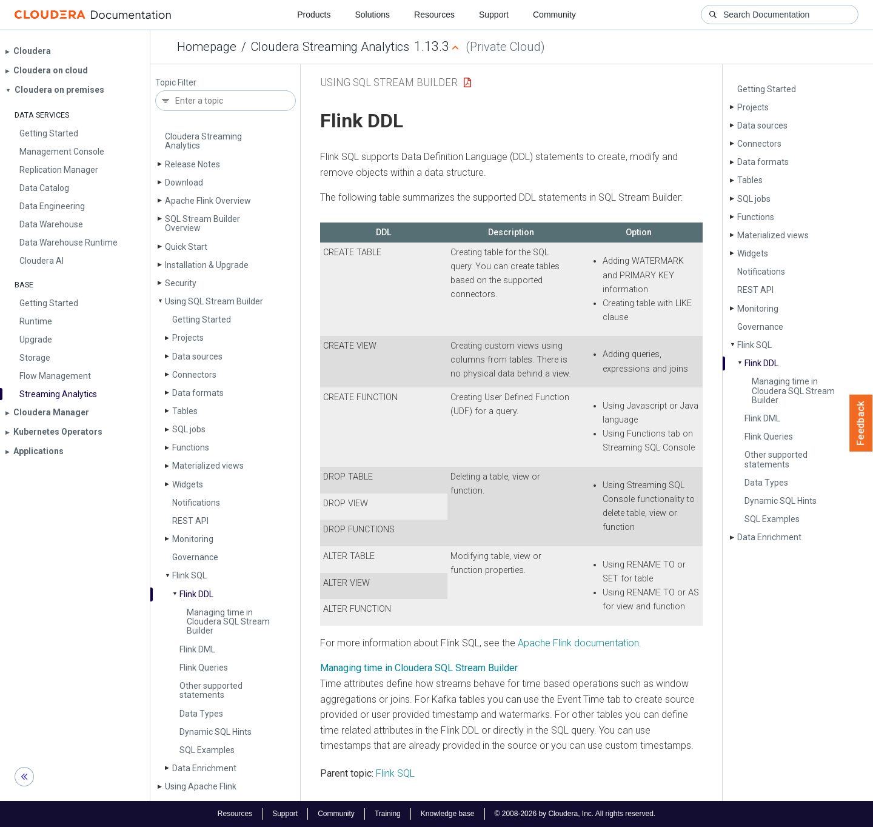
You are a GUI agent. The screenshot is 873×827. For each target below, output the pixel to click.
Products (313, 14)
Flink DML (197, 649)
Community (554, 14)
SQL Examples (207, 750)
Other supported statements (210, 690)
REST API (190, 521)
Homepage (206, 46)
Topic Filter (175, 82)
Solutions (372, 14)
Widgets (187, 484)
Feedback (861, 423)
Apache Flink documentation (578, 643)
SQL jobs (189, 429)
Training (388, 813)
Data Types (201, 713)
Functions (190, 447)
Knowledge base (448, 813)
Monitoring (192, 539)
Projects (188, 338)
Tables (185, 411)
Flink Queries (203, 667)
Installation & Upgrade (207, 265)
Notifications (196, 502)
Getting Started (201, 319)
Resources (434, 14)
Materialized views (208, 465)
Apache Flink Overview (208, 201)
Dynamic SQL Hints (215, 732)
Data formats (198, 393)
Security (180, 283)
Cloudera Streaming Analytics (330, 46)
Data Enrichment (204, 768)
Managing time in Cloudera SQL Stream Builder (228, 622)
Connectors (194, 375)
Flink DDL (196, 594)
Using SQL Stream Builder (214, 301)
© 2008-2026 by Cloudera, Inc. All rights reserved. (575, 813)
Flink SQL (189, 575)
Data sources (197, 356)
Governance (195, 557)
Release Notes (192, 164)
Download (184, 182)
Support (494, 14)
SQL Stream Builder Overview (202, 223)
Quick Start (186, 247)
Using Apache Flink (200, 786)
